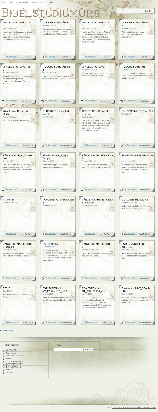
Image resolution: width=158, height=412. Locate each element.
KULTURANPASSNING (14, 361)
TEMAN (8, 372)
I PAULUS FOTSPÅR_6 (55, 22)
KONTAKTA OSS (38, 2)
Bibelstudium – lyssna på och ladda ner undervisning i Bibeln (134, 407)
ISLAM (8, 358)
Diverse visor (10, 353)
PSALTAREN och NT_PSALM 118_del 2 (54, 289)
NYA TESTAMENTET (14, 364)
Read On (28, 56)
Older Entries (7, 330)
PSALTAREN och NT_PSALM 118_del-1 (94, 289)
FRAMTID (8, 199)
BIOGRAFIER (11, 350)
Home (4, 2)
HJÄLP (50, 2)
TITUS (6, 288)
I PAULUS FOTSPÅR (93, 66)
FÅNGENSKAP (50, 243)
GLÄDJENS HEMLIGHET (135, 199)
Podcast (8, 370)
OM (11, 2)
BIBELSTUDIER (22, 2)
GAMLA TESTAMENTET (15, 356)
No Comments (11, 56)
